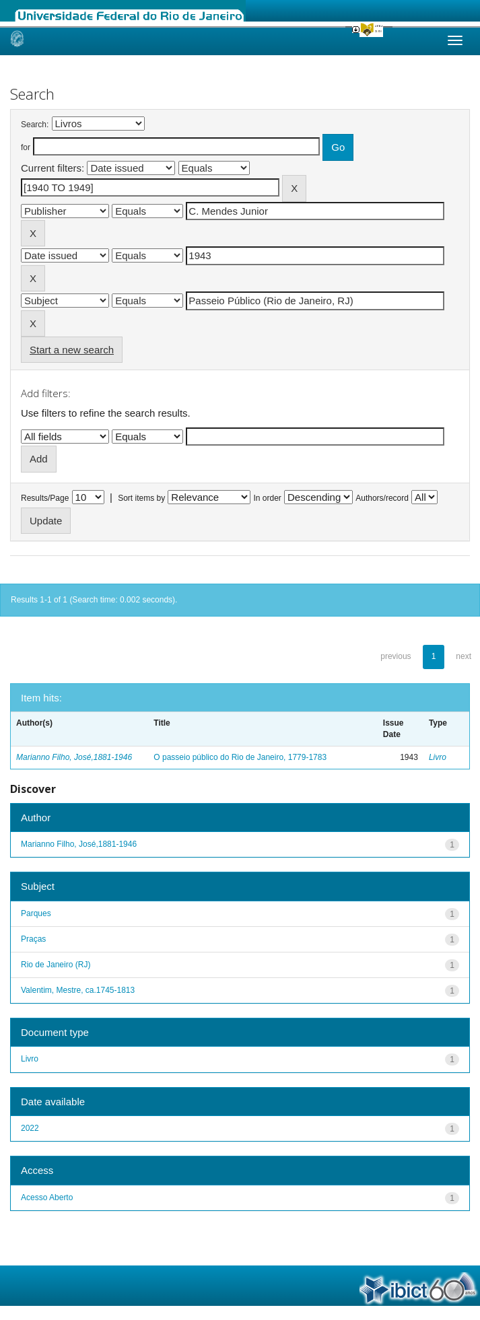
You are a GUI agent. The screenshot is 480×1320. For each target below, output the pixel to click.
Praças (33, 939)
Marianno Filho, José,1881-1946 (74, 757)
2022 (30, 1128)
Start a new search (72, 349)
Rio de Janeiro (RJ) (55, 964)
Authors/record (382, 498)
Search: (34, 124)
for (25, 147)
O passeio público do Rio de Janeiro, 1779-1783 (240, 757)
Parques (36, 913)
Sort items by (141, 498)
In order (267, 498)
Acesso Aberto (47, 1197)
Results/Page (45, 498)
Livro (437, 757)
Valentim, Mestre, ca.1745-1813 (78, 990)
